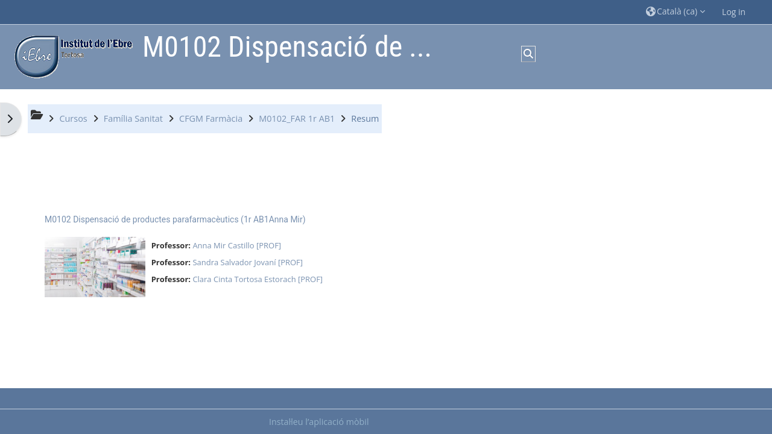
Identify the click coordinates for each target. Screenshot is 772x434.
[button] (675, 12)
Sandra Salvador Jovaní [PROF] (247, 262)
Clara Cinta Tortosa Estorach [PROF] (257, 279)
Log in (733, 11)
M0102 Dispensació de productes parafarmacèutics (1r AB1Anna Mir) (175, 219)
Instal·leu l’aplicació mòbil (319, 421)
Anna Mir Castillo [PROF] (236, 245)
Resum (365, 118)
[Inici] (70, 55)
